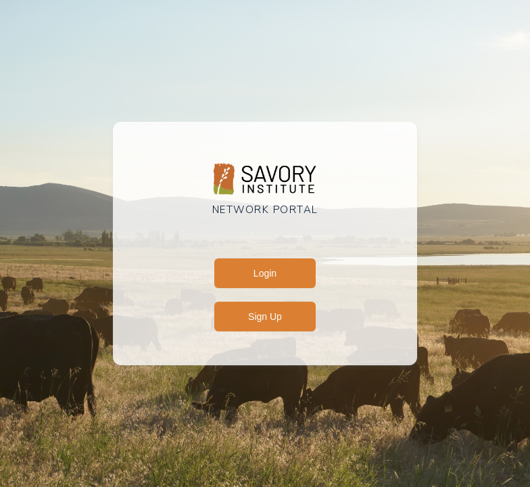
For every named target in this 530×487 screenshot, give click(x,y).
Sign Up (265, 316)
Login (265, 273)
